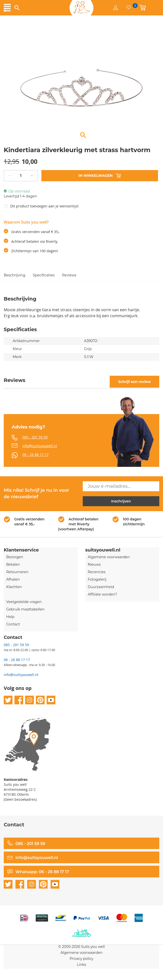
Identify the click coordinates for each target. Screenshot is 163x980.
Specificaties (44, 275)
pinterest (40, 700)
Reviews (69, 275)
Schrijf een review (134, 381)
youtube (51, 700)
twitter (8, 700)
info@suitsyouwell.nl (39, 445)
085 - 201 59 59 (35, 437)
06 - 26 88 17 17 (35, 454)
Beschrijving (14, 275)
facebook (18, 700)
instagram (29, 700)
